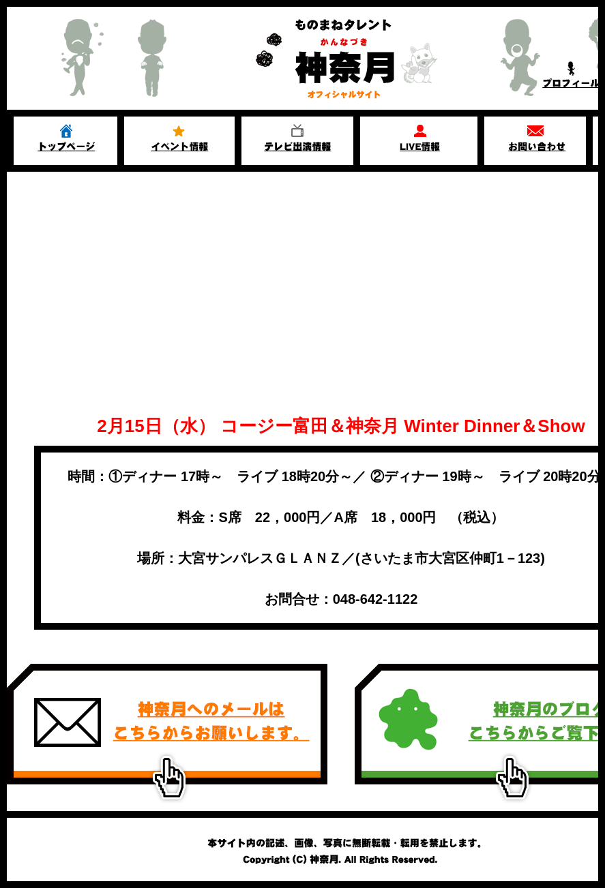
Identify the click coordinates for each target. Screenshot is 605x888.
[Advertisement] (302, 274)
